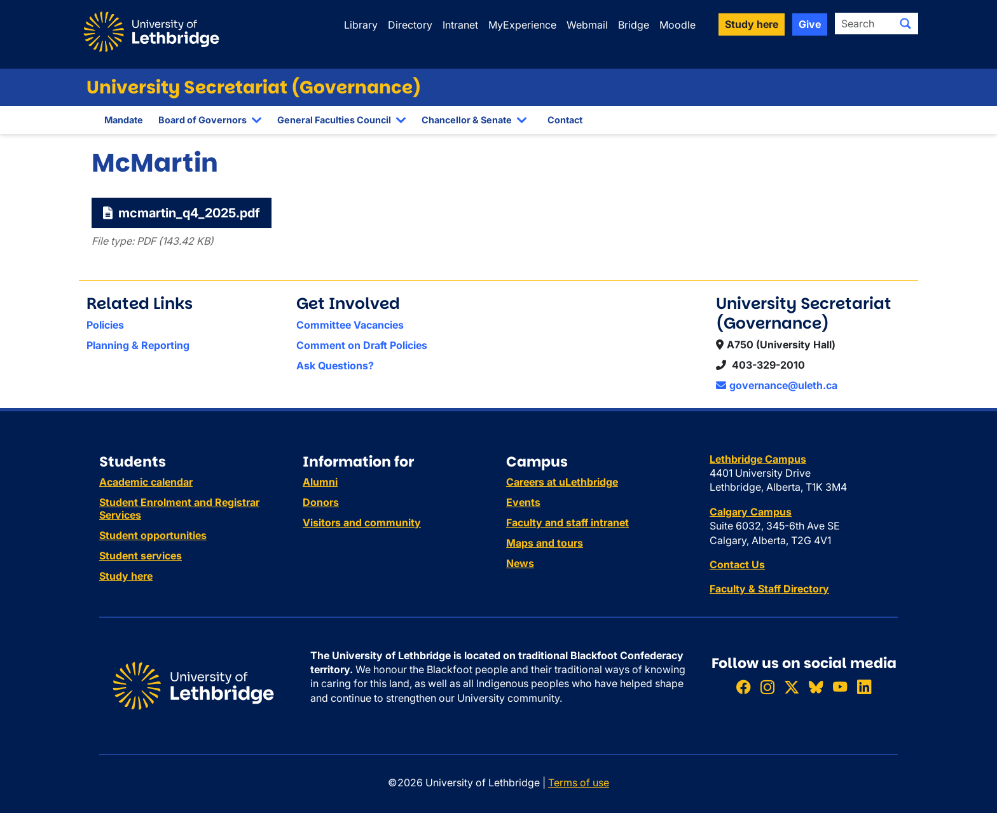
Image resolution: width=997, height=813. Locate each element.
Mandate (123, 119)
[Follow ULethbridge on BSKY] (816, 686)
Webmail (587, 24)
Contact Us (737, 564)
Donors (321, 502)
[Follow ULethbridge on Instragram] (767, 686)
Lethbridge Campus (758, 459)
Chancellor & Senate (467, 119)
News (520, 563)
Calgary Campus (751, 511)
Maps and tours (544, 542)
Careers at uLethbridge (562, 481)
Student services (140, 555)
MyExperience (522, 24)
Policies (105, 324)
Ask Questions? (335, 365)
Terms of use (578, 782)
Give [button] (810, 24)
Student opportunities (153, 535)
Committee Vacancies (350, 324)
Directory (410, 24)
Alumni (320, 481)
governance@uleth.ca (776, 385)
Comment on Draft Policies (361, 345)
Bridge (633, 24)
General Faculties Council (334, 119)
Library (361, 24)
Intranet (460, 24)
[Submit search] (905, 23)
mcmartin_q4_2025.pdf (181, 213)
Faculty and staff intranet (567, 522)
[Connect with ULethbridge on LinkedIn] (864, 686)
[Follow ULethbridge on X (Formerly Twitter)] (791, 686)
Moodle (677, 24)
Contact (564, 119)
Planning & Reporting (137, 345)
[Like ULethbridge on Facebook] (743, 686)
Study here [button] (751, 24)
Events (523, 502)
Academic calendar (146, 481)
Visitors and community (362, 522)
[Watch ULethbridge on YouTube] (840, 686)
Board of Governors (202, 119)
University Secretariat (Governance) (253, 87)
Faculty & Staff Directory (769, 588)
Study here (126, 576)
